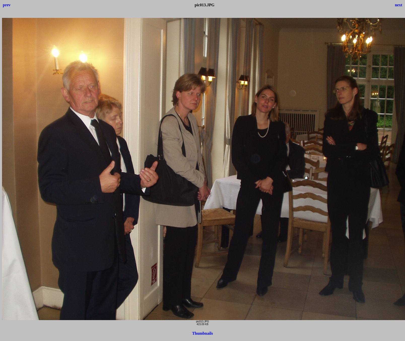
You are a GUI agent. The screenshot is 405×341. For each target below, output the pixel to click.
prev (7, 5)
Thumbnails (202, 333)
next (398, 5)
